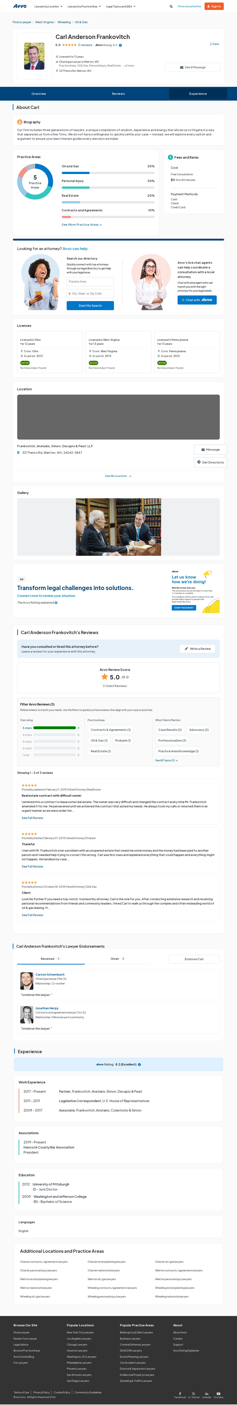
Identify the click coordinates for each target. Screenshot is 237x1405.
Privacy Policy (41, 1392)
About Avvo (180, 1332)
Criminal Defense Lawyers (135, 1345)
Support (178, 1345)
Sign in (214, 6)
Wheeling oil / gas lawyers (35, 1297)
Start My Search (90, 306)
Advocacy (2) (199, 730)
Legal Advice (21, 1345)
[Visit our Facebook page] (180, 1395)
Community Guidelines (88, 1392)
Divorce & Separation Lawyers (137, 1369)
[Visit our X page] (194, 1395)
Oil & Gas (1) (99, 741)
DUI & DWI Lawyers (131, 1351)
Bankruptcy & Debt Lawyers (136, 1332)
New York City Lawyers (80, 1332)
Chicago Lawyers (77, 1345)
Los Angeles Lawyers (79, 1338)
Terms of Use (21, 1392)
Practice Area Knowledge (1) (178, 752)
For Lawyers (21, 1363)
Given (118, 959)
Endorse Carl (194, 959)
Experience (198, 94)
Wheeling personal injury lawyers (107, 1297)
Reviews (118, 94)
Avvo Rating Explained (186, 1351)
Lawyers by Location (48, 6)
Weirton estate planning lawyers (39, 1279)
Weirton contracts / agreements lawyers (179, 1270)
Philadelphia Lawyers (79, 1363)
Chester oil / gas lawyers (169, 1262)
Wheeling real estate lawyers (172, 1297)
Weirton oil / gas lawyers (102, 1279)
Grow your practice (189, 6)
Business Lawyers (130, 1338)
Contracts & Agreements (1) (111, 730)
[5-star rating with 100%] (51, 728)
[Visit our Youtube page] (218, 1395)
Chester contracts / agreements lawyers (44, 1262)
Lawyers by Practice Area (84, 6)
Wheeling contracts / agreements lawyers (112, 1288)
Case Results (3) (170, 730)
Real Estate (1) (101, 752)
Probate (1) (123, 741)
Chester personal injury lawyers (38, 1270)
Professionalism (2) (172, 741)
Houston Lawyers (77, 1351)
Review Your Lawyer (25, 1338)
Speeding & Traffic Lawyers (136, 1381)
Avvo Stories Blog (24, 1357)
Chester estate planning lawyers (107, 1262)
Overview (39, 94)
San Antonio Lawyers (79, 1375)
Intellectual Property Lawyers (137, 1375)
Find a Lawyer (22, 1332)
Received (51, 959)
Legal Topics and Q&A (120, 6)
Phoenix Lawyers (77, 1369)
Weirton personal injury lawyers (173, 1279)
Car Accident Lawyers (133, 1363)
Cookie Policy (62, 1392)
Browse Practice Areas (27, 1351)
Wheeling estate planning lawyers (174, 1288)
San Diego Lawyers (78, 1381)
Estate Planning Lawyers (134, 1357)
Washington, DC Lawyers (81, 1357)
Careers (178, 1338)
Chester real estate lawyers (104, 1270)
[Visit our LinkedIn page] (207, 1395)
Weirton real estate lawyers (36, 1288)
